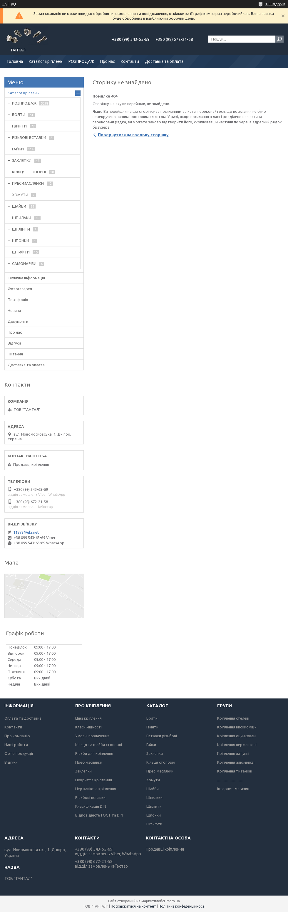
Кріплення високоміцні (237, 727)
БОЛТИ (18, 114)
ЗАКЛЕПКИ (21, 160)
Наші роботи (16, 745)
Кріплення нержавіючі (237, 745)
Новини (14, 310)
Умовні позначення (92, 736)
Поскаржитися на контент (133, 906)
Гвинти (152, 727)
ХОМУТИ (20, 195)
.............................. (230, 780)
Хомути (153, 780)
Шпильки (154, 797)
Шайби (152, 789)
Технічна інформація (26, 278)
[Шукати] (279, 39)
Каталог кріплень (46, 61)
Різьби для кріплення (94, 753)
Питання (15, 354)
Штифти (154, 824)
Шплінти (154, 806)
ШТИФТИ (21, 252)
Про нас (107, 61)
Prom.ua (173, 901)
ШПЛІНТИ (21, 229)
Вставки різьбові (161, 736)
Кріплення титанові (234, 771)
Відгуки (14, 343)
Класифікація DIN (90, 806)
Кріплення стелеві (233, 718)
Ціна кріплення (88, 718)
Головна (15, 61)
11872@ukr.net (26, 532)
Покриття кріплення (93, 780)
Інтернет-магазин (233, 789)
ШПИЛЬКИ (21, 218)
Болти (152, 718)
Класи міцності (88, 727)
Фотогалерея (20, 289)
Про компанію (17, 736)
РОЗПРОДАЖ (81, 61)
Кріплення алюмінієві (235, 762)
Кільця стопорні (160, 762)
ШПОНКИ (20, 241)
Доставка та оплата (164, 61)
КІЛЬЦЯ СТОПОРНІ (29, 172)
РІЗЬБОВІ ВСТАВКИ (29, 137)
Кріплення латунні (233, 753)
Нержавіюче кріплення (95, 789)
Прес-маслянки (88, 762)
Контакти (130, 61)
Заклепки (83, 771)
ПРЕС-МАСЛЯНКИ (28, 183)
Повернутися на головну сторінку (133, 134)
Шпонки (153, 815)
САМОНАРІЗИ (24, 263)
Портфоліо (18, 300)
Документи (18, 321)
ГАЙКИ (18, 149)
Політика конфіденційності (182, 906)
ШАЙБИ (19, 206)
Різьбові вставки (90, 797)
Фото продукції (18, 753)
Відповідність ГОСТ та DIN (99, 815)
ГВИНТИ (19, 126)
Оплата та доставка (22, 718)
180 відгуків (275, 4)
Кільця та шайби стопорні (98, 745)
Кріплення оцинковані (236, 736)
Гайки (151, 745)
